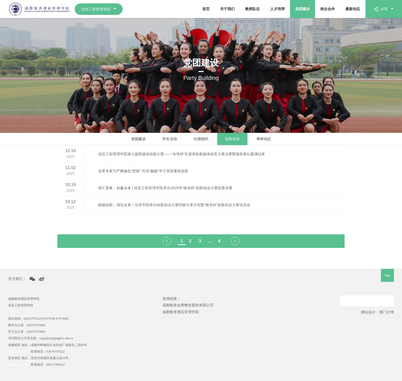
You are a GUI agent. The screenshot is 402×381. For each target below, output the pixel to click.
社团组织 (201, 139)
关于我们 (227, 9)
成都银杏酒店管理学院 (180, 312)
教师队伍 (252, 9)
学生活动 (169, 139)
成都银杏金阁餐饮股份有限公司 (188, 305)
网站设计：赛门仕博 (377, 312)
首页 (206, 9)
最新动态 (352, 9)
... (210, 241)
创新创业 (232, 139)
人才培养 (277, 9)
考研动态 (263, 139)
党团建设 (302, 9)
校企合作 (327, 9)
